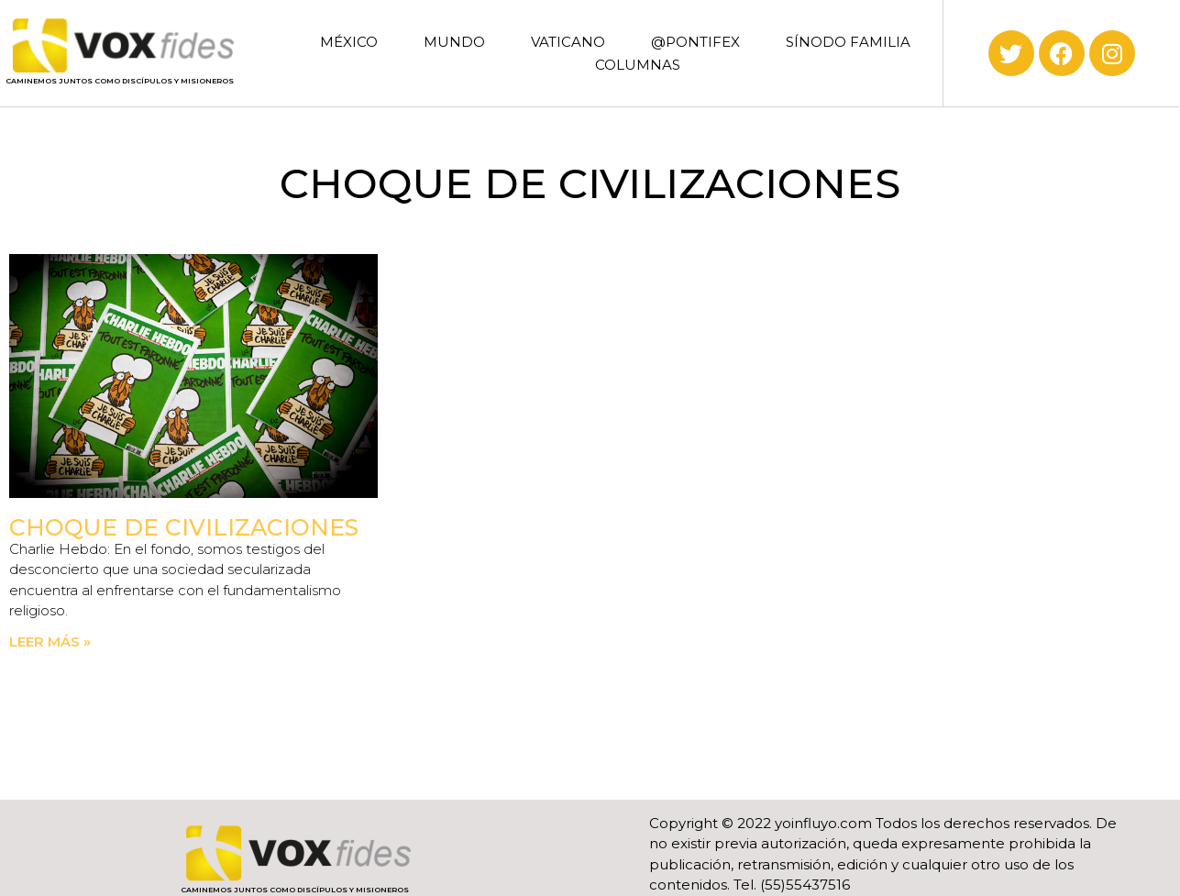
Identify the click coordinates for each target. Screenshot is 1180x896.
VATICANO (568, 41)
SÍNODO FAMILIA (848, 41)
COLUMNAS (637, 64)
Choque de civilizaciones (183, 527)
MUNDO (454, 41)
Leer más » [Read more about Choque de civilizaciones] (50, 641)
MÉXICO (349, 41)
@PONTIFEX (695, 41)
